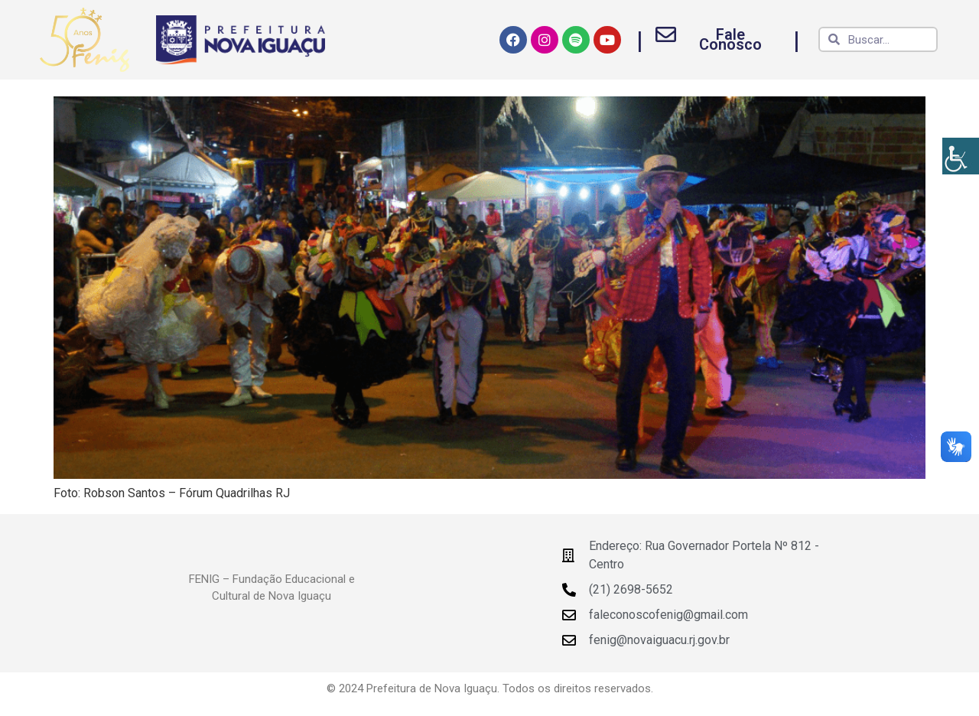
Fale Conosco (730, 39)
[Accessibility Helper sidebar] (960, 156)
